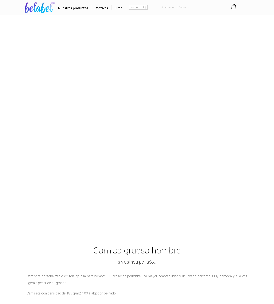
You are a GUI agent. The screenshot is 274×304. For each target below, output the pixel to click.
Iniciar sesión (167, 7)
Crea (118, 8)
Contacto (184, 7)
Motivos (102, 8)
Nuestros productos (73, 8)
